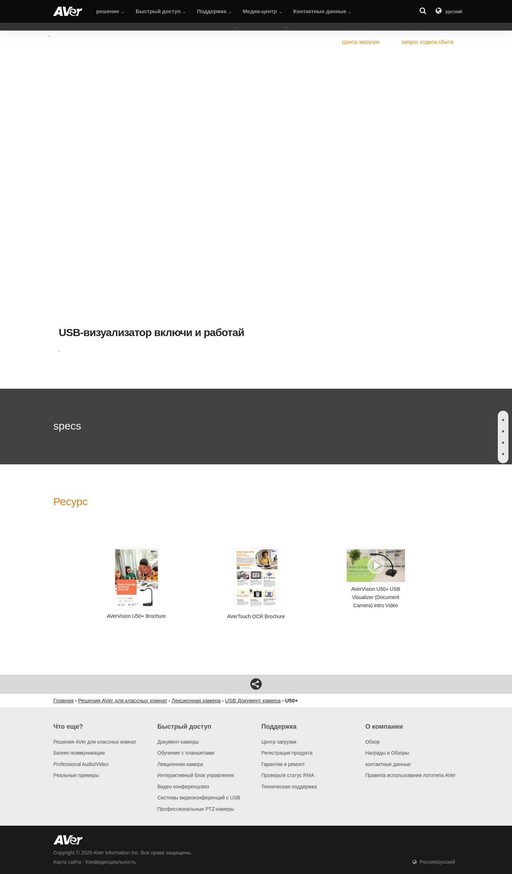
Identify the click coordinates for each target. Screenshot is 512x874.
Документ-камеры (178, 742)
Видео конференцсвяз (183, 786)
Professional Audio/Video (80, 764)
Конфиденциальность (110, 862)
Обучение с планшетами (186, 753)
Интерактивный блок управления (196, 775)
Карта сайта (67, 862)
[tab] (503, 420)
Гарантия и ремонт (283, 764)
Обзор (373, 742)
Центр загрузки (278, 742)
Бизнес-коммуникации (79, 753)
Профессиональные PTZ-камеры (196, 809)
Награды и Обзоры (387, 753)
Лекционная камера (180, 764)
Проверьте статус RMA (287, 775)
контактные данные (388, 764)
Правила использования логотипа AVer (410, 775)
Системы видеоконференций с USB (199, 797)
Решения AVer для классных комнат (95, 742)
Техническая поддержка (289, 786)
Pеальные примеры (76, 775)
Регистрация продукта (287, 753)
